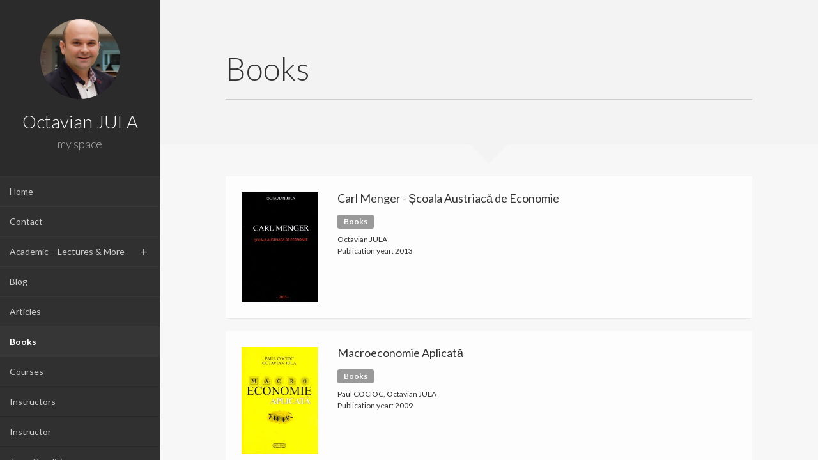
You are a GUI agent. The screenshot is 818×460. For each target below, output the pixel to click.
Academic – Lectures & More (67, 251)
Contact (26, 221)
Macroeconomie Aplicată (400, 353)
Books (23, 341)
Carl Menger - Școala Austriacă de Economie (448, 198)
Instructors (33, 401)
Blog (18, 281)
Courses (26, 371)
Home (21, 191)
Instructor (30, 431)
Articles (25, 311)
